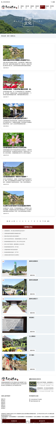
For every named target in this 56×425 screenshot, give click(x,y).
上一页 (13, 221)
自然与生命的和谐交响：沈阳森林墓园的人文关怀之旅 (15, 238)
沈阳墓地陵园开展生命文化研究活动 (14, 147)
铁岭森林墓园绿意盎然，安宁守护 (11, 252)
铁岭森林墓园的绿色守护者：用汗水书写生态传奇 (14, 241)
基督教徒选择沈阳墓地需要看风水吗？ (15, 118)
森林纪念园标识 (33, 261)
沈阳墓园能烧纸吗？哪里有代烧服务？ (15, 177)
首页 (18, 7)
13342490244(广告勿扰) (35, 399)
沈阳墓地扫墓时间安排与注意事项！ (11, 255)
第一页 (8, 221)
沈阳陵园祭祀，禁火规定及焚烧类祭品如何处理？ (14, 230)
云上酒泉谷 (32, 336)
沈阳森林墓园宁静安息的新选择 (11, 249)
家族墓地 (47, 7)
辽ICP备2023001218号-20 (43, 413)
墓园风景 (32, 7)
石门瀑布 (31, 355)
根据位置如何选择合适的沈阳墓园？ (11, 236)
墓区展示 (27, 7)
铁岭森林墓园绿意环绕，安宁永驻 (11, 246)
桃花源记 (31, 317)
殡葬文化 (42, 7)
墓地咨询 (42, 421)
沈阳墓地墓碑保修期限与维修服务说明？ (12, 233)
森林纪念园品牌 (33, 280)
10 (40, 221)
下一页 (44, 221)
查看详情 (32, 275)
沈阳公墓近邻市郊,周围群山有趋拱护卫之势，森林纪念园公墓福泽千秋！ (16, 61)
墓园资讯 (37, 7)
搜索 (53, 2)
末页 (48, 221)
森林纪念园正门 (33, 299)
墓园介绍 (22, 7)
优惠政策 (14, 421)
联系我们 (52, 7)
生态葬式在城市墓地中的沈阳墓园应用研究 (17, 206)
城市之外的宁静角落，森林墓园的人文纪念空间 (14, 244)
